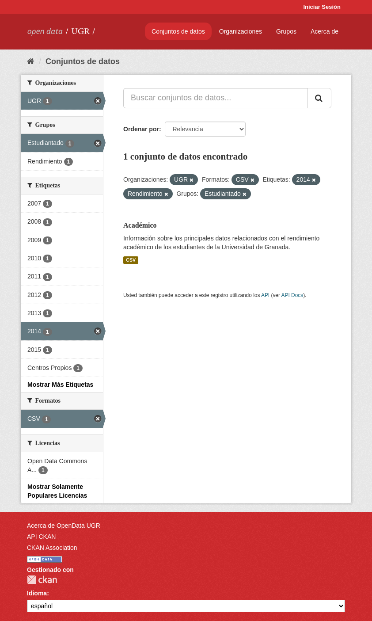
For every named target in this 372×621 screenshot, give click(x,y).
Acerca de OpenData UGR (63, 525)
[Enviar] (319, 98)
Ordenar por (141, 129)
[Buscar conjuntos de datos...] (215, 98)
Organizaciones (240, 31)
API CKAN (41, 536)
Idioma (37, 593)
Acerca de (324, 31)
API (265, 295)
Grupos (286, 31)
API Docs (292, 295)
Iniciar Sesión (322, 7)
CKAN (42, 579)
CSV (131, 260)
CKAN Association (52, 547)
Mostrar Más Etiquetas (60, 384)
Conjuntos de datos (178, 31)
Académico (140, 225)
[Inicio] (30, 61)
